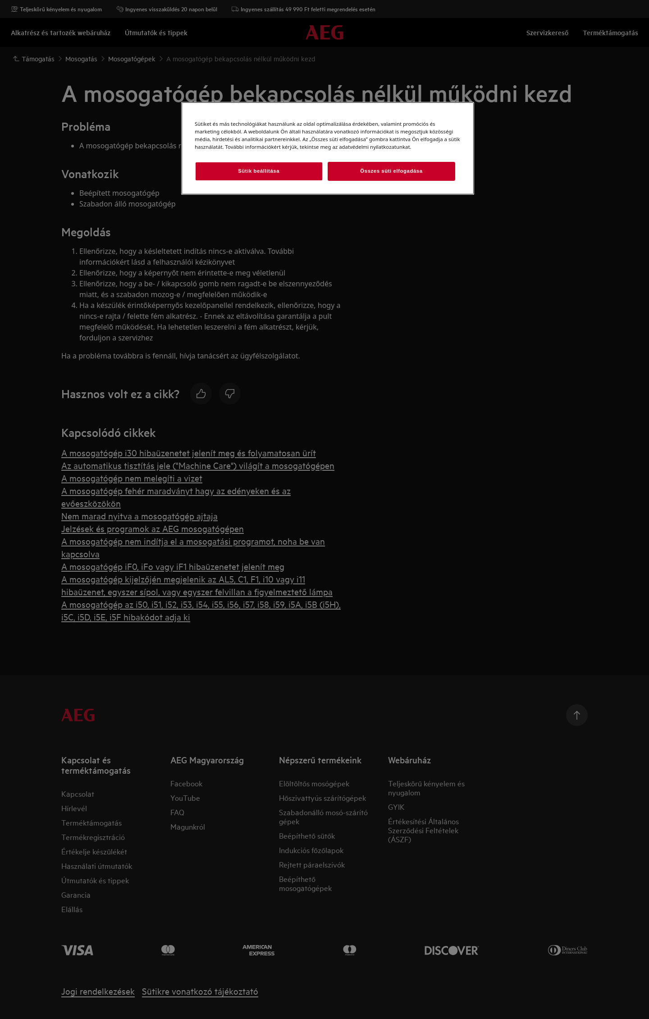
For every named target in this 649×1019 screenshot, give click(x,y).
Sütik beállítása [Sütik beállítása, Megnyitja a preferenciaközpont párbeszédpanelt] (258, 171)
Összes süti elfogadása (391, 171)
